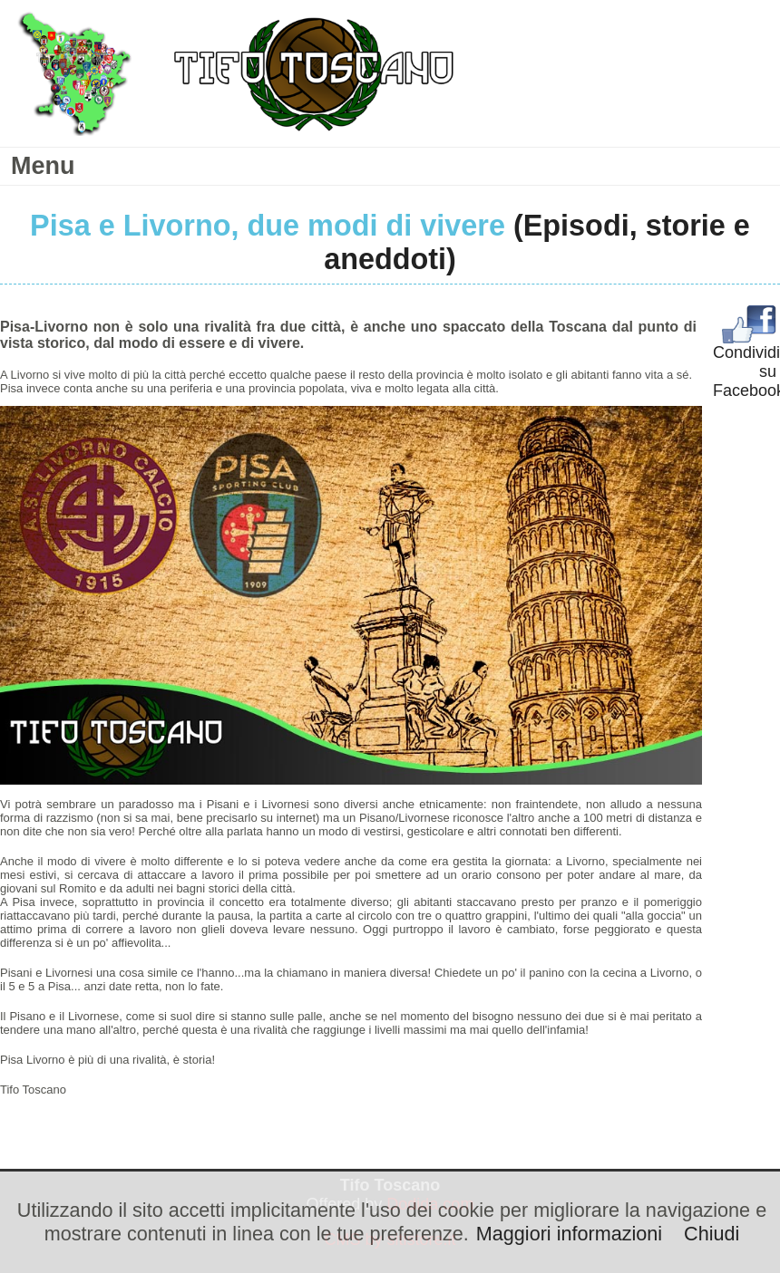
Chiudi (711, 1233)
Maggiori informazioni (569, 1233)
